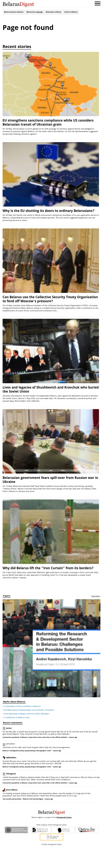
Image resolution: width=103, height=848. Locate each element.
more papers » (95, 597)
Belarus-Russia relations (13, 12)
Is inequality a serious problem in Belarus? (22, 707)
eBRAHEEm (11, 758)
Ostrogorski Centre (64, 818)
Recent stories (17, 48)
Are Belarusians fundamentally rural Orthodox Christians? (29, 711)
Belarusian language (34, 12)
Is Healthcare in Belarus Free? (17, 718)
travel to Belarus (70, 12)
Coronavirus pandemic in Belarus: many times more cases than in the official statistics (35, 738)
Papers (6, 597)
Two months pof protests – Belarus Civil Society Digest (23, 800)
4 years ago (73, 738)
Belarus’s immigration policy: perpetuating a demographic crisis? (27, 752)
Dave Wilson (12, 790)
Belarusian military (53, 12)
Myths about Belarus (14, 703)
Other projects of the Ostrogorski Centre (51, 826)
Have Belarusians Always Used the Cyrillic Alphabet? (26, 715)
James (9, 729)
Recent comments (12, 724)
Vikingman (11, 774)
